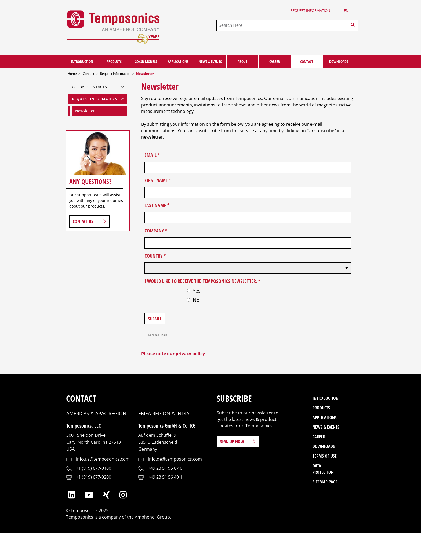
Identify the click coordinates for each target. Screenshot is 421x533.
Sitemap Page (325, 482)
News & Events (210, 61)
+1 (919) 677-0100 (93, 468)
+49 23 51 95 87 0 (165, 468)
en (346, 10)
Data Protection (323, 469)
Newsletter (85, 110)
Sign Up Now (232, 442)
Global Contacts (89, 86)
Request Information (310, 10)
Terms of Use (325, 456)
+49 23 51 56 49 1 (165, 477)
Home (72, 73)
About (242, 61)
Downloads (338, 61)
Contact (306, 61)
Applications (178, 61)
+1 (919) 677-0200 (93, 477)
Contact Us (83, 221)
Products (114, 61)
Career (274, 61)
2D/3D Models (146, 61)
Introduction (82, 61)
